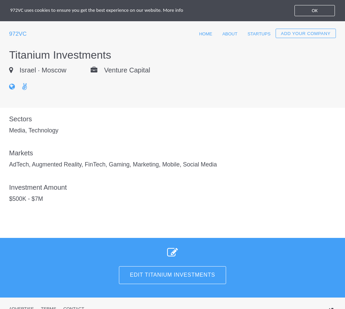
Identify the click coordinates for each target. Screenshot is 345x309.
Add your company (306, 33)
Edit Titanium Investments (172, 275)
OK (315, 10)
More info (173, 10)
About (230, 33)
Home (205, 33)
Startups (259, 33)
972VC (18, 34)
